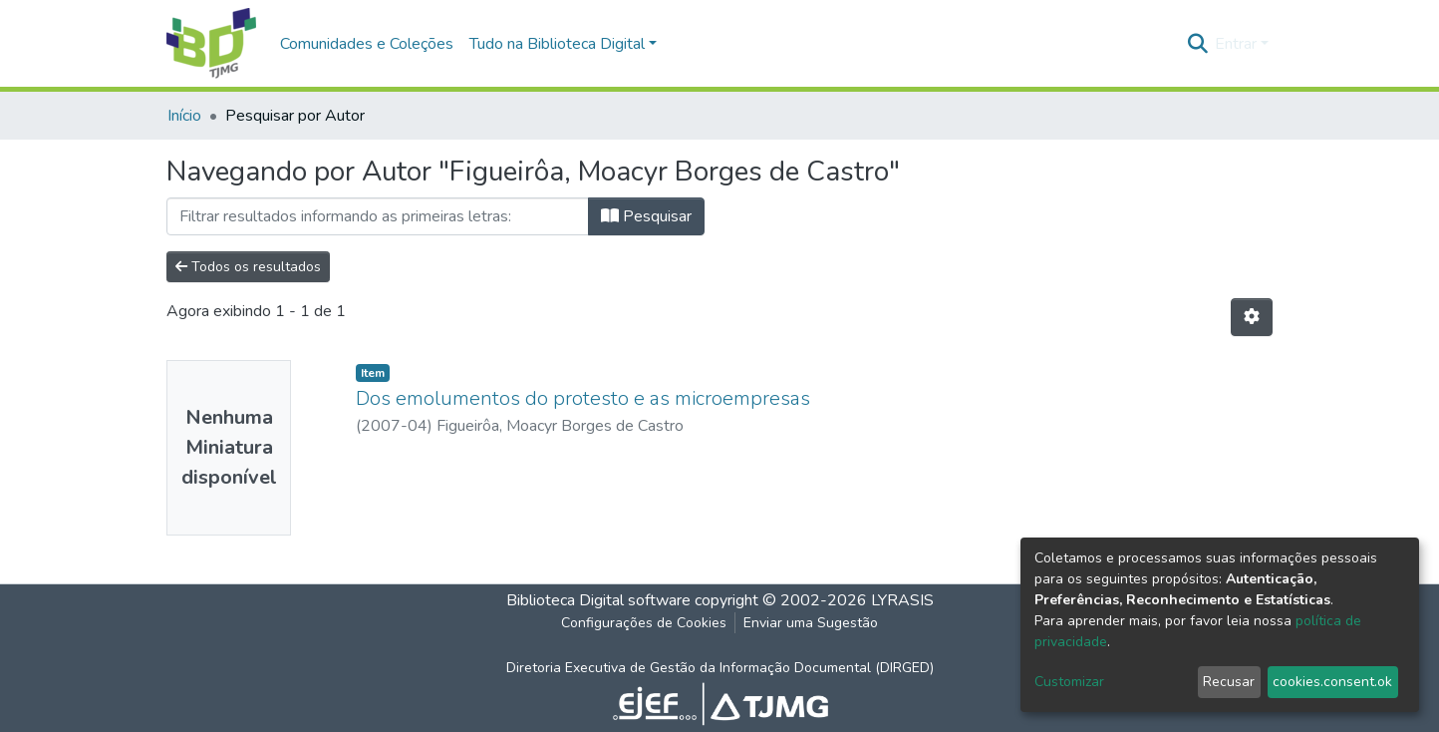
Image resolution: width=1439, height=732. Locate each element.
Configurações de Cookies (643, 622)
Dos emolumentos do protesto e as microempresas (583, 398)
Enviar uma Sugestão (810, 622)
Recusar (1229, 681)
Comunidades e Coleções (366, 44)
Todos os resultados (248, 266)
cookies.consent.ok (1332, 681)
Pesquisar (646, 216)
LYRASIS (902, 600)
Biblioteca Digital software (598, 600)
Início (184, 116)
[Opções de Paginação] (1252, 317)
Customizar (1069, 681)
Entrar (1236, 44)
